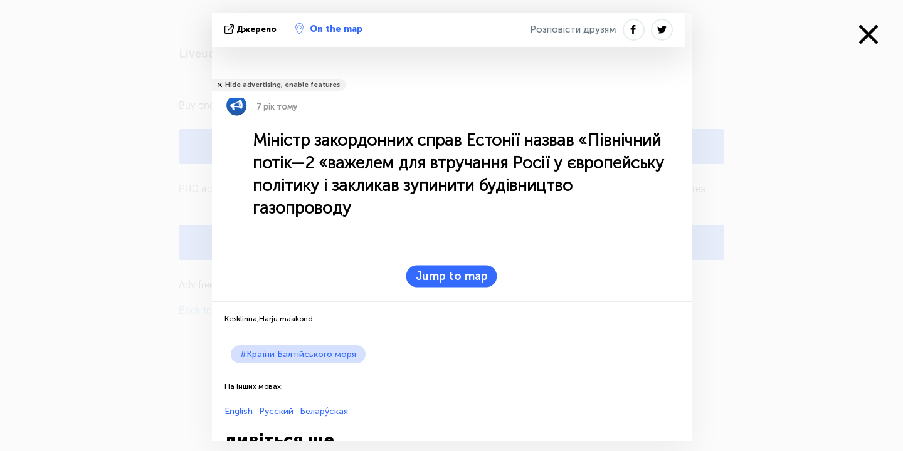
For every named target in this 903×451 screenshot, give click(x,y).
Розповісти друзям (573, 29)
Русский (276, 411)
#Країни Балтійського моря (298, 354)
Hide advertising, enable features (282, 85)
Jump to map (452, 276)
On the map (328, 28)
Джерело (252, 29)
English (238, 411)
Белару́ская (324, 411)
